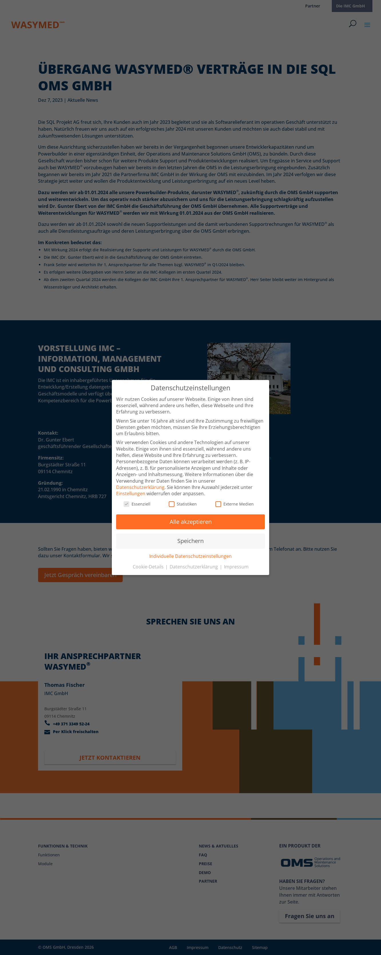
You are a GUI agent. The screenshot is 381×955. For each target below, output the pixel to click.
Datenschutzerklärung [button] (194, 565)
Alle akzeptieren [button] (191, 520)
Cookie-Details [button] (149, 565)
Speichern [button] (190, 539)
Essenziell (137, 502)
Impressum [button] (236, 565)
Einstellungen (130, 491)
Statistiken (183, 502)
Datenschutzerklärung (140, 485)
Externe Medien (234, 502)
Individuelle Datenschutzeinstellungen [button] (190, 554)
